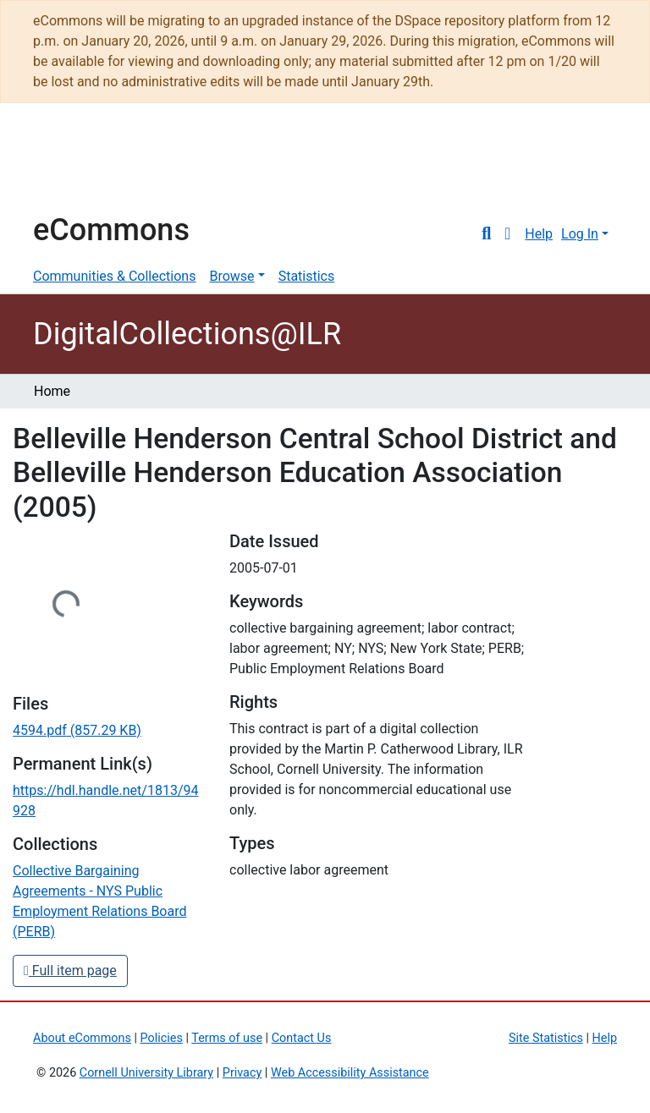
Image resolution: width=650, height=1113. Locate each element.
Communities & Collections (114, 276)
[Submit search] (486, 234)
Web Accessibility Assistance (350, 1073)
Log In (579, 234)
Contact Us (302, 1038)
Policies (161, 1038)
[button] (507, 234)
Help (539, 234)
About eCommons (82, 1038)
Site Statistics (546, 1038)
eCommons (111, 230)
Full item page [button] (70, 970)
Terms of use (226, 1038)
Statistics (306, 276)
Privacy (242, 1073)
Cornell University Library (146, 1073)
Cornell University (75, 165)
